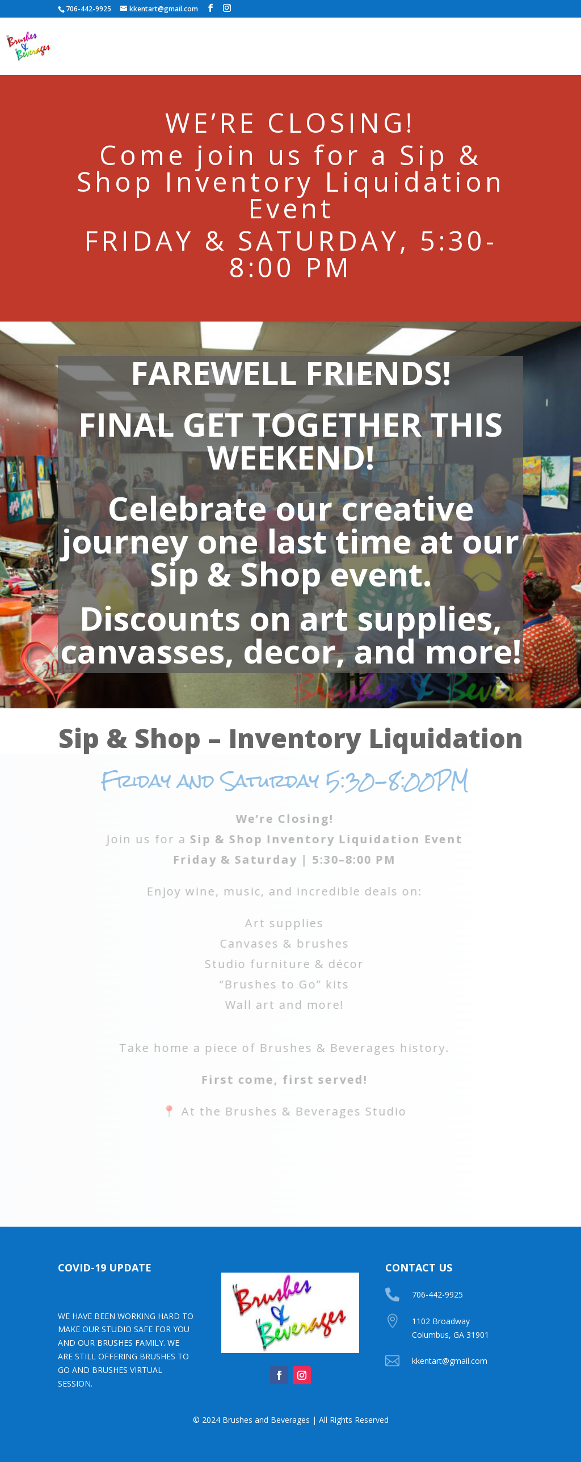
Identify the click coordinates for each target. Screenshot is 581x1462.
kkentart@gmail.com (449, 1360)
